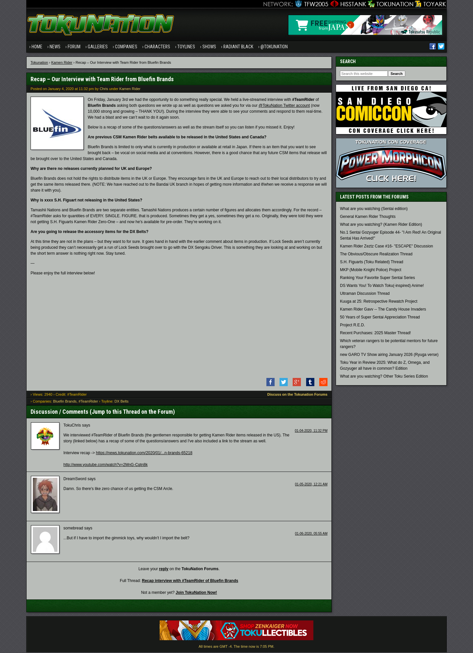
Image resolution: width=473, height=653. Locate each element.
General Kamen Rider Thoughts (367, 217)
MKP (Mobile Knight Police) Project (370, 270)
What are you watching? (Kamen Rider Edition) (381, 225)
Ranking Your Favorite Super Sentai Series (377, 278)
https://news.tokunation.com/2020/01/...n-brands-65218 (144, 453)
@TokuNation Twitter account (284, 106)
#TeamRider (88, 402)
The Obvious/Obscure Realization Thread (376, 254)
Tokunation (39, 63)
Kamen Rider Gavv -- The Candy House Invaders (383, 310)
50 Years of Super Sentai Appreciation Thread (380, 317)
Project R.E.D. (352, 325)
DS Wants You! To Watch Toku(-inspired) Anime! (382, 286)
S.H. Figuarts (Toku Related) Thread (371, 262)
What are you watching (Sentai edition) (374, 209)
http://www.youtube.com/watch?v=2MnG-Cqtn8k (105, 465)
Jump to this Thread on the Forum (132, 411)
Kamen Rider (61, 63)
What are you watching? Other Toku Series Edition (384, 377)
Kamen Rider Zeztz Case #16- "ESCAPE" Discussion (386, 247)
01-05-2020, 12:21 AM (311, 484)
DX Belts (121, 402)
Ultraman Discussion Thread (365, 294)
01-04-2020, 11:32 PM (311, 431)
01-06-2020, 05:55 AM (311, 534)
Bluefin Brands (65, 402)
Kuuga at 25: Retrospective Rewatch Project (378, 302)
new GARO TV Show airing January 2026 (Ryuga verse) (389, 355)
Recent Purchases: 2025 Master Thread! (375, 333)
